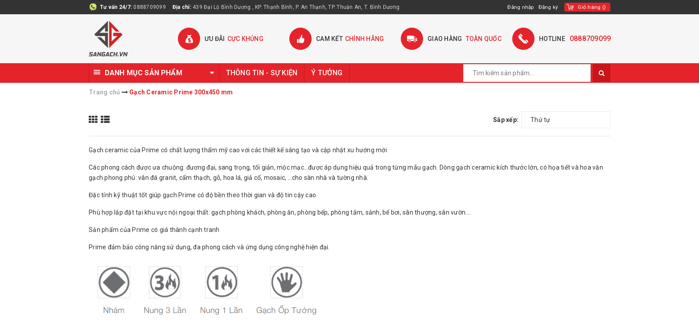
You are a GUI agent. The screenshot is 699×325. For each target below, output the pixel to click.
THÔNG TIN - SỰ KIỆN (262, 73)
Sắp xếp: (505, 119)
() (592, 7)
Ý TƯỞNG (326, 73)
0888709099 (149, 7)
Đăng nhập (519, 7)
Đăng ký (548, 7)
